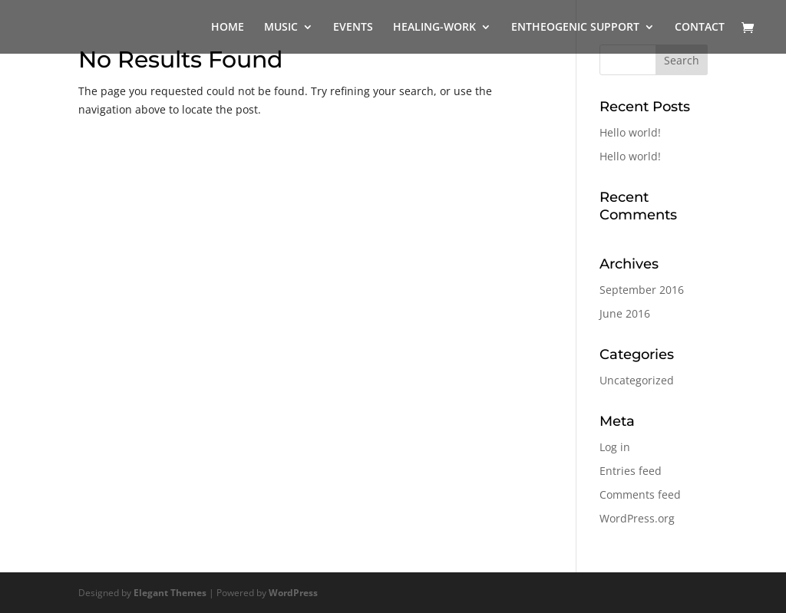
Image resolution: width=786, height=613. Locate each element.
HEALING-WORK (434, 27)
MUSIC (281, 27)
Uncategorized (636, 380)
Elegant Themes (170, 592)
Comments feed (640, 494)
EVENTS (353, 27)
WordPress (293, 592)
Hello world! (630, 132)
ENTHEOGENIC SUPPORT (575, 27)
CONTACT (700, 27)
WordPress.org (637, 518)
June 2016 (624, 313)
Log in (614, 447)
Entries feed (630, 470)
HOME (227, 27)
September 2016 (641, 289)
